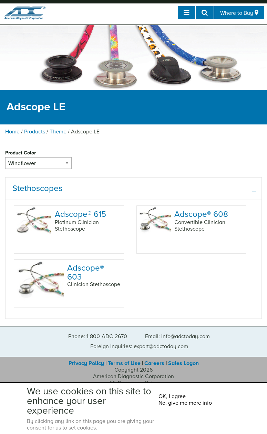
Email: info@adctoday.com (177, 336)
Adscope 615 (80, 214)
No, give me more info (185, 403)
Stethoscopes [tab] (37, 188)
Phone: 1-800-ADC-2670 (97, 336)
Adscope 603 (85, 272)
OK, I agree (172, 396)
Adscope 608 (201, 214)
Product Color (20, 153)
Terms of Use (124, 363)
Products (34, 131)
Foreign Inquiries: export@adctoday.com (139, 346)
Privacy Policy (86, 363)
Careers (154, 363)
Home (12, 131)
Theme (58, 131)
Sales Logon (183, 363)
